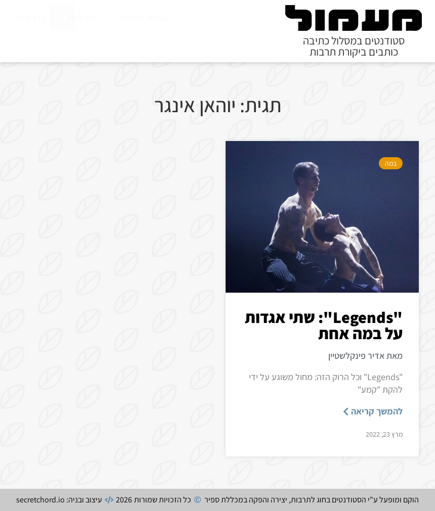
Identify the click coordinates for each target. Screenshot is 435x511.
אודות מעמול (143, 18)
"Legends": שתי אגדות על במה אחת (324, 325)
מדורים (82, 18)
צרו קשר (30, 18)
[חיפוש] (62, 41)
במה (391, 163)
